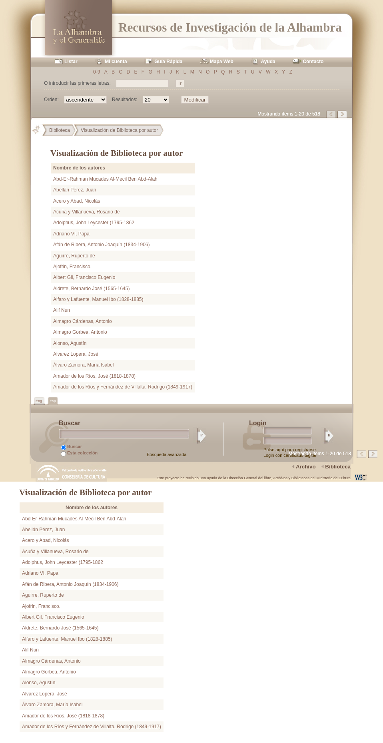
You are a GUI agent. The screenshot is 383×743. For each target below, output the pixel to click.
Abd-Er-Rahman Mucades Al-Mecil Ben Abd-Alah (105, 179)
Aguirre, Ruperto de (74, 256)
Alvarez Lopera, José (75, 354)
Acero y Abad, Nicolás (76, 201)
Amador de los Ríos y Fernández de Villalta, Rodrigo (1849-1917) (122, 387)
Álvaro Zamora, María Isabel (83, 365)
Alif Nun (61, 310)
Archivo (306, 467)
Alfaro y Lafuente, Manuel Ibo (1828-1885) (98, 299)
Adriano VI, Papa (71, 234)
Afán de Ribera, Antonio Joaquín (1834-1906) (101, 244)
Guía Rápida (168, 61)
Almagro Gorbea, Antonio (80, 332)
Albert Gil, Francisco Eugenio (84, 277)
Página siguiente (342, 114)
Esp (53, 401)
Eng (39, 401)
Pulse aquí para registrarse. (290, 449)
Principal (39, 130)
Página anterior (331, 114)
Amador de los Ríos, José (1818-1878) (94, 376)
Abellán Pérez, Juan (74, 190)
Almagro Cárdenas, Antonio (82, 321)
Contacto (313, 61)
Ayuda (268, 61)
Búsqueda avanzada (166, 454)
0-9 (96, 72)
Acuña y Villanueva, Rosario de (86, 212)
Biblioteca (59, 130)
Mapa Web (221, 61)
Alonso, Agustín (69, 343)
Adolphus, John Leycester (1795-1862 (93, 222)
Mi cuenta (116, 61)
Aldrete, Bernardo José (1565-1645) (91, 288)
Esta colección (79, 453)
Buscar (71, 447)
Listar (71, 61)
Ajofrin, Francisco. (72, 266)
